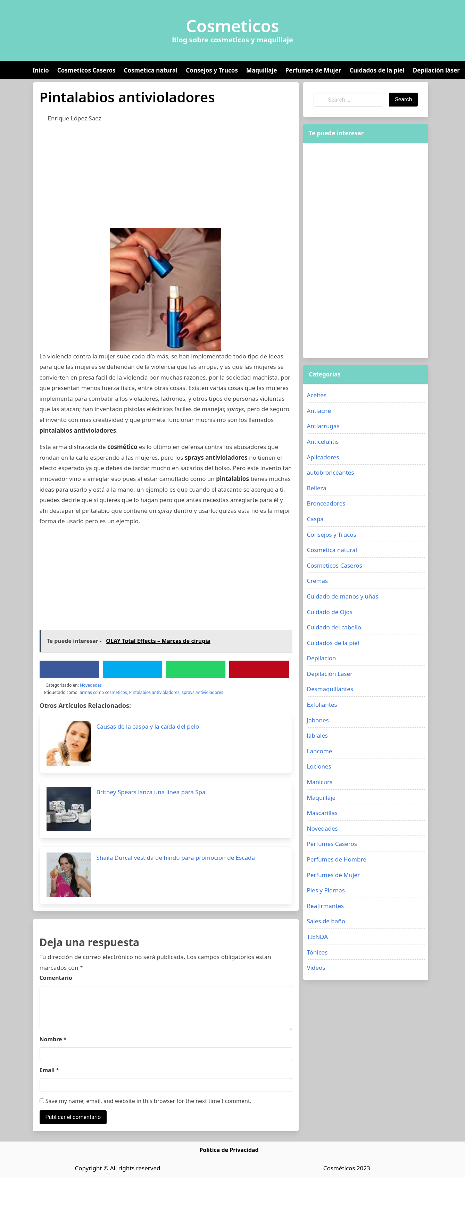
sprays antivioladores (202, 692)
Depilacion (321, 658)
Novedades (91, 685)
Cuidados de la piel (376, 70)
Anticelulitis (323, 442)
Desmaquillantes (330, 689)
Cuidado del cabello (334, 627)
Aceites (316, 395)
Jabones (318, 720)
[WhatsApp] (196, 669)
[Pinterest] (259, 669)
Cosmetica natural (151, 70)
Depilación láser (436, 70)
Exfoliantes (322, 705)
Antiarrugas (323, 426)
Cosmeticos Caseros (86, 70)
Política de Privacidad (228, 1150)
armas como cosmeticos (103, 692)
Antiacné (319, 411)
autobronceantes (330, 472)
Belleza (316, 488)
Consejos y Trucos (212, 70)
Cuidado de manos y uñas (342, 596)
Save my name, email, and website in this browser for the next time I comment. (146, 1101)
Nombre (53, 1039)
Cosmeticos (232, 26)
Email (49, 1070)
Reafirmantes (325, 906)
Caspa (315, 519)
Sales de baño (326, 921)
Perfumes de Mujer (313, 70)
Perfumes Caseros (332, 844)
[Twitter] (132, 669)
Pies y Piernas (325, 890)
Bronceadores (326, 503)
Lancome (319, 751)
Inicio (41, 70)
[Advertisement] (144, 179)
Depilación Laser (329, 674)
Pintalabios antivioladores (154, 692)
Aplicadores (323, 457)
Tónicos (317, 952)
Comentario (56, 978)
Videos (316, 968)
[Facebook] (69, 669)
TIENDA (317, 937)
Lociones (319, 766)
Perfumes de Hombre (336, 859)
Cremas (317, 581)
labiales (317, 735)
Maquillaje (261, 70)
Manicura (320, 782)
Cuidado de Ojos (329, 612)
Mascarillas (322, 813)
